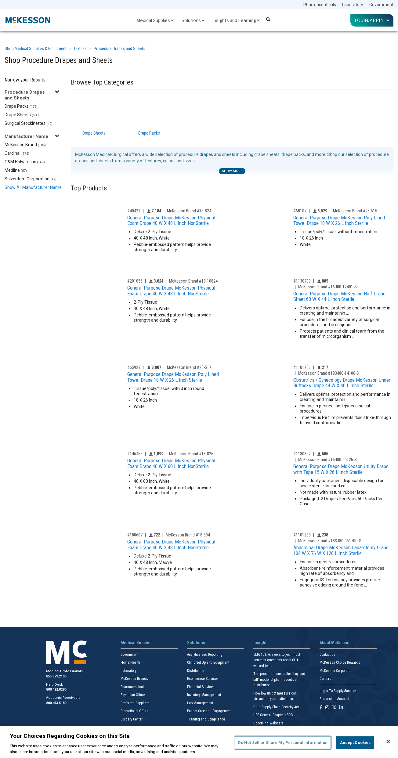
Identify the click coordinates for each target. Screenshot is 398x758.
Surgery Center (132, 719)
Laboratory (352, 4)
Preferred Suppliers (135, 703)
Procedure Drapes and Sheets (119, 48)
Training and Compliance (206, 719)
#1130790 (302, 281)
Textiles (80, 48)
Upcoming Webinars (268, 723)
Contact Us (327, 654)
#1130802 (302, 453)
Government (381, 4)
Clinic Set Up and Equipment (208, 662)
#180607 (135, 534)
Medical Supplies (155, 20)
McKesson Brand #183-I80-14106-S (328, 373)
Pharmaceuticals (319, 4)
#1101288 (302, 534)
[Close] (388, 741)
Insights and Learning (236, 20)
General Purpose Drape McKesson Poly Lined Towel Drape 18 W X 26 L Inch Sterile (339, 220)
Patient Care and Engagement (209, 711)
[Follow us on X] (334, 708)
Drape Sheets (22, 114)
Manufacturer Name (26, 136)
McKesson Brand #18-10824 (193, 281)
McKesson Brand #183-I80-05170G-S (329, 540)
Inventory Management (204, 695)
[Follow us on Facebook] (321, 708)
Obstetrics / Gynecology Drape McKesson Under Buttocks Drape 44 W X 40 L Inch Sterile (341, 383)
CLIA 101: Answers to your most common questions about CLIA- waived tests (276, 660)
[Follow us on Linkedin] (341, 708)
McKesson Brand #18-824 (189, 210)
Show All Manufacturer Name (33, 187)
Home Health (130, 662)
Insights (261, 642)
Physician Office (133, 695)
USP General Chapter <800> (273, 715)
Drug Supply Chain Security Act (276, 707)
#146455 (135, 453)
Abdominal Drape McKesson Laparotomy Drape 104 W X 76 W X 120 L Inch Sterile (341, 550)
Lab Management (200, 703)
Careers (325, 679)
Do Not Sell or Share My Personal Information (283, 742)
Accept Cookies (355, 742)
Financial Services (201, 687)
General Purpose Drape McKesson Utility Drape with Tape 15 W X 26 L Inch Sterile (341, 469)
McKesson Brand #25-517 (189, 367)
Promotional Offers (134, 711)
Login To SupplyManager (338, 691)
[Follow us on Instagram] (327, 708)
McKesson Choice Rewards (340, 662)
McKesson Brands (134, 679)
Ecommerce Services (203, 679)
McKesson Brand (25, 144)
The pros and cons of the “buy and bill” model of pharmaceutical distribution (279, 679)
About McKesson (335, 642)
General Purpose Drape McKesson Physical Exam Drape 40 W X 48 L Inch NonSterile (171, 220)
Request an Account (334, 699)
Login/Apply (372, 20)
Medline (16, 170)
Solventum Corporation (30, 178)
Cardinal (17, 153)
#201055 (135, 281)
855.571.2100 (56, 676)
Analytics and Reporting (205, 654)
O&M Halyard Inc (25, 161)
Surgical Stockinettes (28, 123)
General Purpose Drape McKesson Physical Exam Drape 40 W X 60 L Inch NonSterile (171, 463)
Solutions (193, 20)
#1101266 (302, 367)
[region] (199, 742)
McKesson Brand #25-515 (355, 210)
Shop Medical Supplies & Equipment (36, 48)
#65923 (133, 367)
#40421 (133, 210)
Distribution (195, 671)
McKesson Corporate (335, 671)
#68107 (299, 210)
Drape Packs (21, 106)
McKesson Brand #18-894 (188, 534)
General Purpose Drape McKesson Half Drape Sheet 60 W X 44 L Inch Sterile (339, 296)
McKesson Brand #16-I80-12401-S (327, 286)
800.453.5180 (56, 703)
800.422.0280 (56, 689)
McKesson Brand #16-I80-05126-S (327, 459)
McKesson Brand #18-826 (191, 453)
